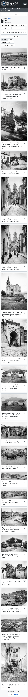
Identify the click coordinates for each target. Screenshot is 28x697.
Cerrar (9, 18)
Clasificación (14, 36)
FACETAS (14, 15)
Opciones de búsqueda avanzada (13, 32)
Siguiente (16, 694)
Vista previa (5, 36)
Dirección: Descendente (7, 45)
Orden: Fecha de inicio (7, 42)
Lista (10, 39)
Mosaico (4, 39)
